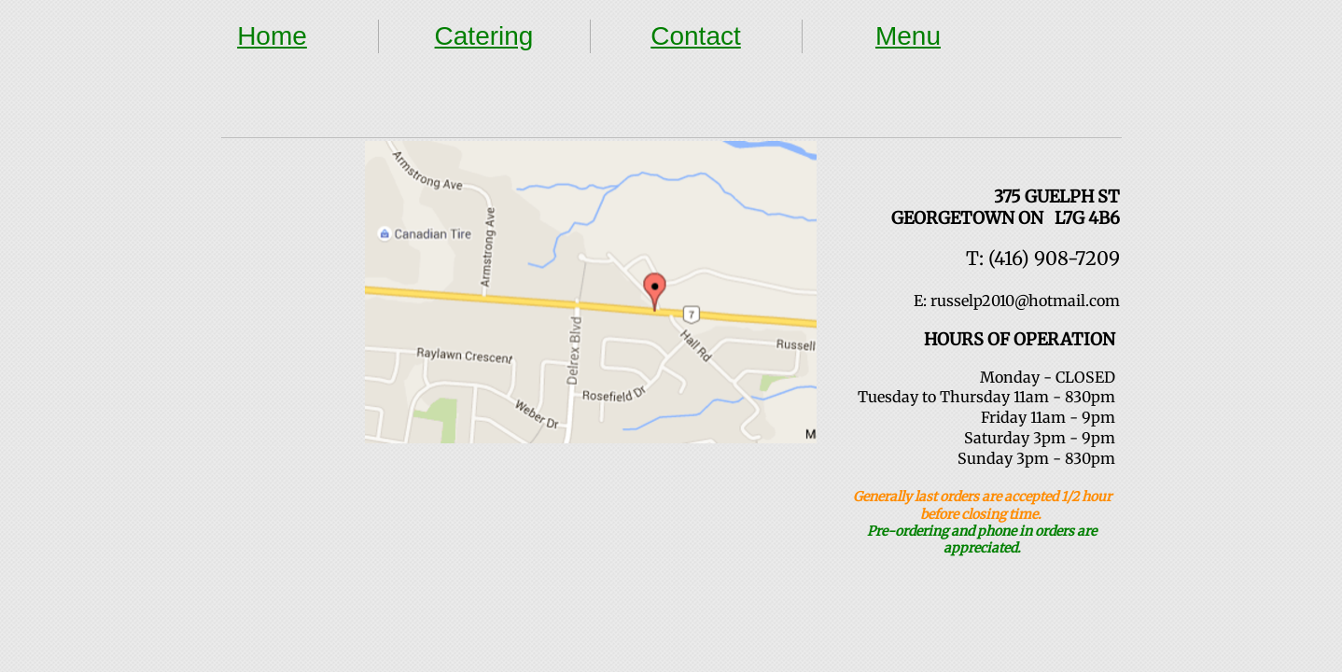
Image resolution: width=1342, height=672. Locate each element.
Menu (908, 35)
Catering (484, 35)
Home (272, 35)
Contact (695, 35)
